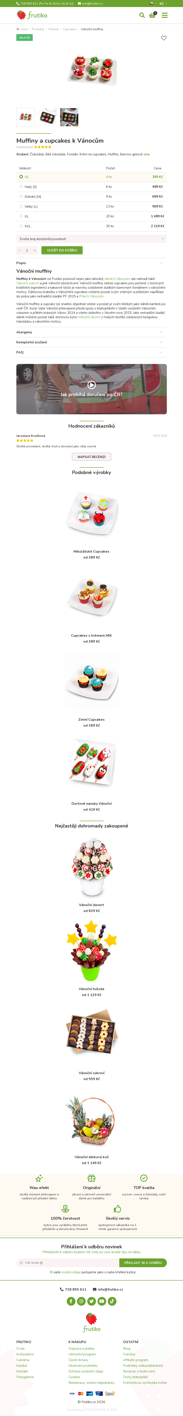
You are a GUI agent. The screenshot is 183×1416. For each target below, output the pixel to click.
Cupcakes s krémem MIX (91, 635)
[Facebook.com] (71, 1301)
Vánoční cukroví (27, 283)
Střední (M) (33, 197)
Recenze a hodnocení (139, 1371)
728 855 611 (45, 4)
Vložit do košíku (62, 250)
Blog (126, 1348)
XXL (28, 226)
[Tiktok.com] (112, 1301)
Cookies (74, 1377)
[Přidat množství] (35, 250)
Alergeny (24, 332)
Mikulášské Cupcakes (91, 551)
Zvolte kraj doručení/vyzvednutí (43, 239)
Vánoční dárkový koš (92, 1157)
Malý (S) (31, 187)
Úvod (22, 29)
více (147, 154)
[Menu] (165, 15)
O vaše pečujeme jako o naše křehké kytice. (93, 1272)
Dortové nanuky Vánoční (92, 803)
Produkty (38, 29)
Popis (21, 263)
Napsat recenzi (92, 457)
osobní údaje (71, 1272)
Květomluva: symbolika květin (145, 1383)
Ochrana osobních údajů (85, 1371)
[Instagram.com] (81, 1301)
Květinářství (25, 1354)
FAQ (20, 352)
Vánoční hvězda (91, 989)
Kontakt (22, 1371)
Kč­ (162, 3)
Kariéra (21, 1365)
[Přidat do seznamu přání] (163, 38)
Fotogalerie (25, 1377)
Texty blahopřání (135, 1377)
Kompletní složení (31, 342)
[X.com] (91, 1301)
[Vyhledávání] (142, 15)
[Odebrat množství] (19, 250)
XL (27, 216)
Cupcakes (70, 29)
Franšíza (129, 1354)
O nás (20, 1348)
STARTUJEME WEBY (100, 1409)
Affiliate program (135, 1360)
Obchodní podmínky (83, 1365)
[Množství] (27, 250)
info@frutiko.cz (90, 4)
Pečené (54, 29)
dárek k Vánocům (117, 279)
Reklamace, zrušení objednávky (91, 1383)
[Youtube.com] (101, 1301)
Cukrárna (22, 1360)
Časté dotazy (78, 1360)
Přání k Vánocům (91, 296)
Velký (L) (31, 206)
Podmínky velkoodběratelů (143, 1365)
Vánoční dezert (89, 317)
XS (27, 177)
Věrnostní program (82, 1354)
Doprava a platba (81, 1348)
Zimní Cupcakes (91, 719)
